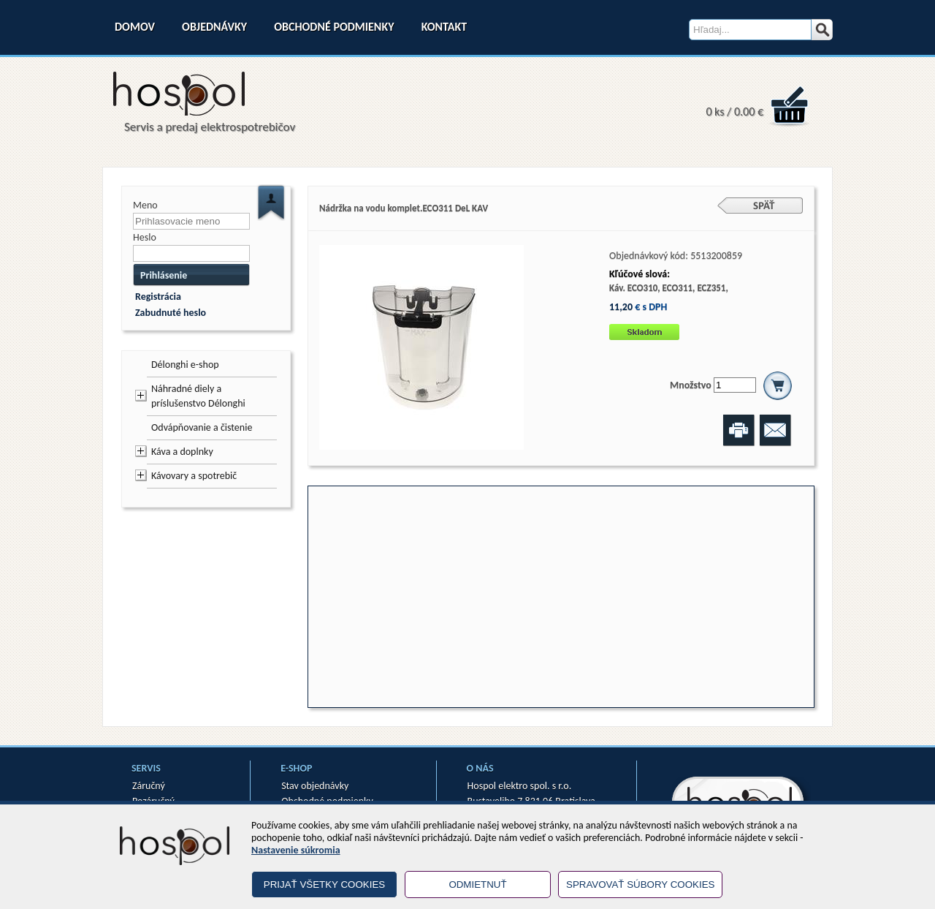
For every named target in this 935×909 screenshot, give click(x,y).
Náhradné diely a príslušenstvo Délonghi (198, 396)
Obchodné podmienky (334, 27)
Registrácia (158, 296)
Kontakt (444, 27)
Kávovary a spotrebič (194, 475)
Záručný (148, 786)
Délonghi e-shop (185, 364)
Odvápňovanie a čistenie (201, 427)
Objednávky (214, 27)
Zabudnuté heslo (170, 312)
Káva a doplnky (182, 451)
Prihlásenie (163, 275)
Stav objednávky (314, 786)
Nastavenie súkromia (295, 850)
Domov (135, 27)
